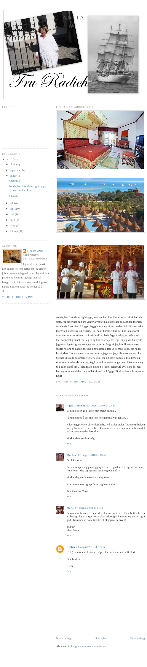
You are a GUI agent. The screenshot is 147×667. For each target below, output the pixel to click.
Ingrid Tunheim (76, 405)
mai (12, 214)
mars (13, 225)
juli (12, 203)
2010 (9, 159)
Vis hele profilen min (17, 297)
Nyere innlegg (64, 638)
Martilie (71, 455)
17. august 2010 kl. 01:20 (89, 507)
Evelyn (71, 546)
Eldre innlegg (137, 638)
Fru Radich (35, 251)
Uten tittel (14, 180)
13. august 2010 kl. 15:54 (92, 455)
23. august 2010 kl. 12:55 (90, 546)
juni (12, 208)
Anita (73, 17)
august (14, 175)
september (16, 170)
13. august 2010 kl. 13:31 (101, 405)
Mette (70, 507)
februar (14, 231)
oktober (14, 164)
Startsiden (101, 638)
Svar (69, 443)
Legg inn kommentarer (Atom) (88, 646)
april (13, 219)
